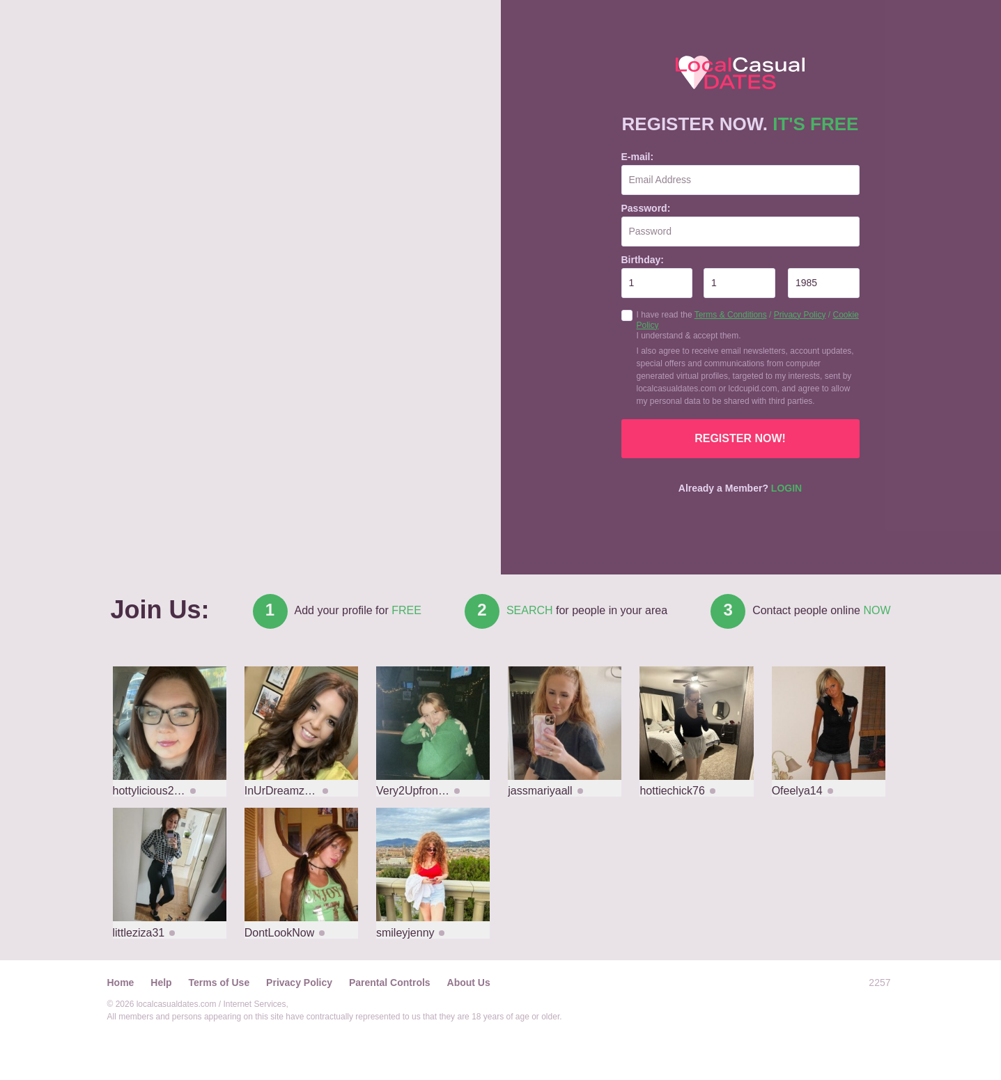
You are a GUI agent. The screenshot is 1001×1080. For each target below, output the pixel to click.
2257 (879, 982)
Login (786, 488)
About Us (468, 982)
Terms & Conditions (731, 315)
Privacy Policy (800, 315)
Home (120, 982)
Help (160, 982)
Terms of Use (219, 982)
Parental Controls (389, 982)
